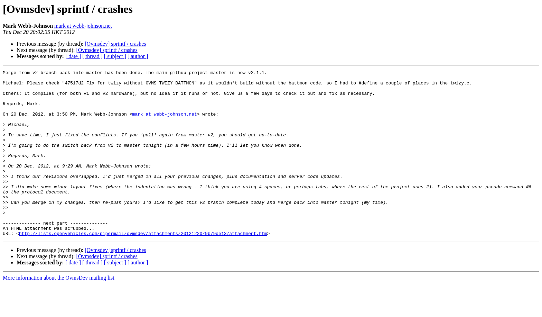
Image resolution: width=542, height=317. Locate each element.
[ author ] (138, 56)
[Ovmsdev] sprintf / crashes (115, 44)
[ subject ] (115, 56)
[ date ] (73, 56)
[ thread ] (92, 56)
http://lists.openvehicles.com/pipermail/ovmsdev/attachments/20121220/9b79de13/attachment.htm (143, 266)
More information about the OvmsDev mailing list (58, 311)
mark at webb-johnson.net (83, 26)
